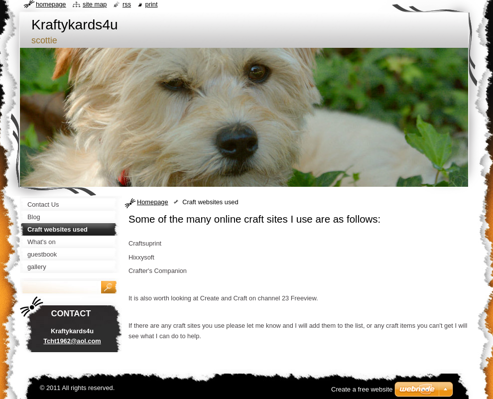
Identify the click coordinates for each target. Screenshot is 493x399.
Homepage (152, 202)
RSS (127, 4)
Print (151, 4)
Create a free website (362, 389)
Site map (95, 4)
